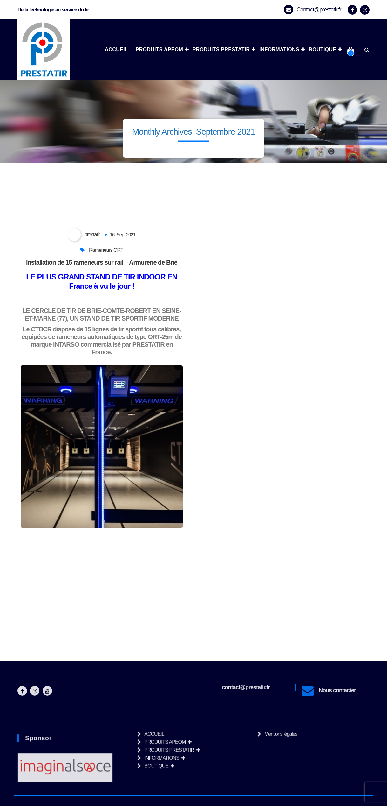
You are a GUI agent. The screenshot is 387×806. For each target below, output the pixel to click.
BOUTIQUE (322, 49)
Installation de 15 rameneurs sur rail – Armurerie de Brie (101, 262)
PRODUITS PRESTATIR (221, 49)
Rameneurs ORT (106, 250)
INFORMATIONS (279, 49)
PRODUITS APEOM (159, 49)
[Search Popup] (367, 49)
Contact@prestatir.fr (318, 9)
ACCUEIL (116, 49)
